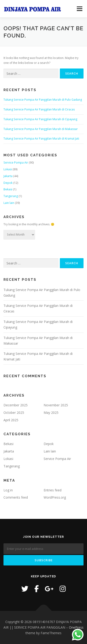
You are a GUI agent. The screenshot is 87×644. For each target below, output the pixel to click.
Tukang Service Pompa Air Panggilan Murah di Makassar (40, 129)
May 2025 (51, 412)
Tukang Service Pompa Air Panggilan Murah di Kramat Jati (41, 138)
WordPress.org (55, 497)
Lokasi (7, 169)
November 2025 (56, 405)
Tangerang (10, 196)
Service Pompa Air (15, 162)
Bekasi (7, 189)
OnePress (76, 627)
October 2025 (13, 412)
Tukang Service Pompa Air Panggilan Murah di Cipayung (40, 119)
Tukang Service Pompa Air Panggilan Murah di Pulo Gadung (42, 100)
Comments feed (15, 497)
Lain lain (8, 203)
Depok (8, 183)
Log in (8, 490)
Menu (79, 9)
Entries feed (52, 490)
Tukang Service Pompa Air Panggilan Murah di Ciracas (39, 109)
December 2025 (15, 405)
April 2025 (10, 420)
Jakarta (8, 176)
